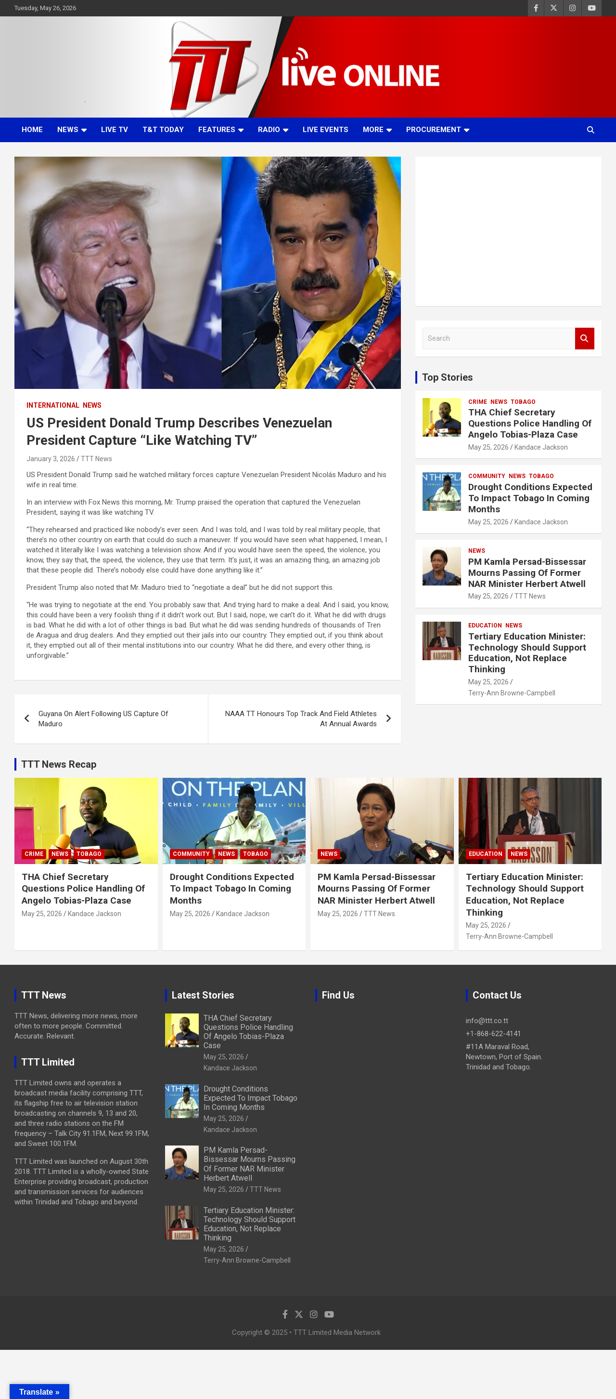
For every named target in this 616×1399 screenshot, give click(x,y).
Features (216, 129)
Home (32, 129)
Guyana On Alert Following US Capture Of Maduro (103, 718)
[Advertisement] (508, 231)
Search (584, 338)
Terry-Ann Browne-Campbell (511, 693)
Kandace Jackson (541, 447)
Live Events (325, 129)
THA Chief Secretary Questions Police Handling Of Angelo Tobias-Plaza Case (529, 423)
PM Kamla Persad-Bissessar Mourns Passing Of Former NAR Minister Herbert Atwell (527, 572)
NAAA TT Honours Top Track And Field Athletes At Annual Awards (301, 718)
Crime (477, 402)
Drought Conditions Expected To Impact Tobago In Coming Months (530, 498)
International (52, 405)
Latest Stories (203, 995)
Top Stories (447, 377)
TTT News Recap (58, 764)
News (67, 129)
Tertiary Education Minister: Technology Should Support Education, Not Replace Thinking (527, 653)
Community (486, 476)
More (373, 129)
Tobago (523, 402)
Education (485, 625)
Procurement (433, 129)
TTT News (96, 459)
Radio (269, 129)
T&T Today (163, 129)
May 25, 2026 (488, 447)
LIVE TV (114, 129)
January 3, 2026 (50, 459)
